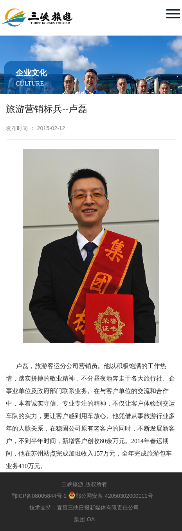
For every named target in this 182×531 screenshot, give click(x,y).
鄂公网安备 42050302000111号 (110, 496)
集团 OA (84, 519)
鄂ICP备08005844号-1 (40, 496)
